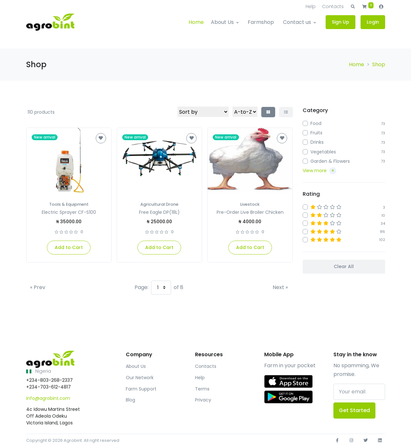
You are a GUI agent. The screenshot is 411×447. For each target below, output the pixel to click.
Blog (130, 400)
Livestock (250, 204)
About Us (222, 22)
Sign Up (340, 22)
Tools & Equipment (69, 204)
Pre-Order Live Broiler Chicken (250, 212)
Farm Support (141, 389)
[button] (353, 7)
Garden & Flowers (330, 161)
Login (373, 22)
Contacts (333, 6)
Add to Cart (69, 247)
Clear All (344, 266)
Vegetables (323, 152)
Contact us (297, 22)
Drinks (317, 142)
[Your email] (359, 392)
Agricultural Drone (159, 204)
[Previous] (37, 287)
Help (311, 6)
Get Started (354, 410)
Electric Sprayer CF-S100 (69, 212)
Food (315, 123)
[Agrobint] (50, 22)
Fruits (316, 133)
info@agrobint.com (48, 398)
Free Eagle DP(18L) (159, 212)
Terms (202, 389)
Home (196, 22)
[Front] (50, 359)
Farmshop (261, 22)
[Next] (280, 287)
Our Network (140, 377)
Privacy (203, 400)
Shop (378, 64)
